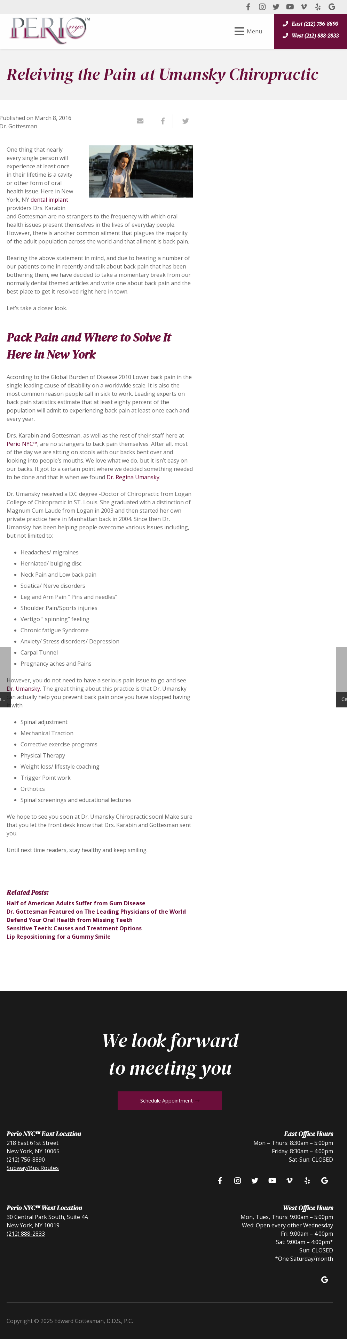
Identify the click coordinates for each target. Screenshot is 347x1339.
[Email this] (143, 121)
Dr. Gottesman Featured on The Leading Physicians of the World (96, 911)
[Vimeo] (304, 7)
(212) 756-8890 (26, 1159)
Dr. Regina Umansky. (133, 477)
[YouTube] (290, 7)
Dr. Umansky (23, 688)
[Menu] (248, 31)
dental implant (49, 199)
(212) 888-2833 (26, 1233)
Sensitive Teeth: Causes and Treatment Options (74, 928)
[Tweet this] (183, 121)
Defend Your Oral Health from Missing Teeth (70, 920)
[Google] (332, 7)
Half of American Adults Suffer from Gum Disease (76, 903)
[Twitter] (276, 7)
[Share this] (163, 121)
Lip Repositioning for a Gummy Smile (59, 936)
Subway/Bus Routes (33, 1168)
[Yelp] (318, 7)
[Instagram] (262, 7)
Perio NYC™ (22, 444)
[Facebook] (248, 7)
